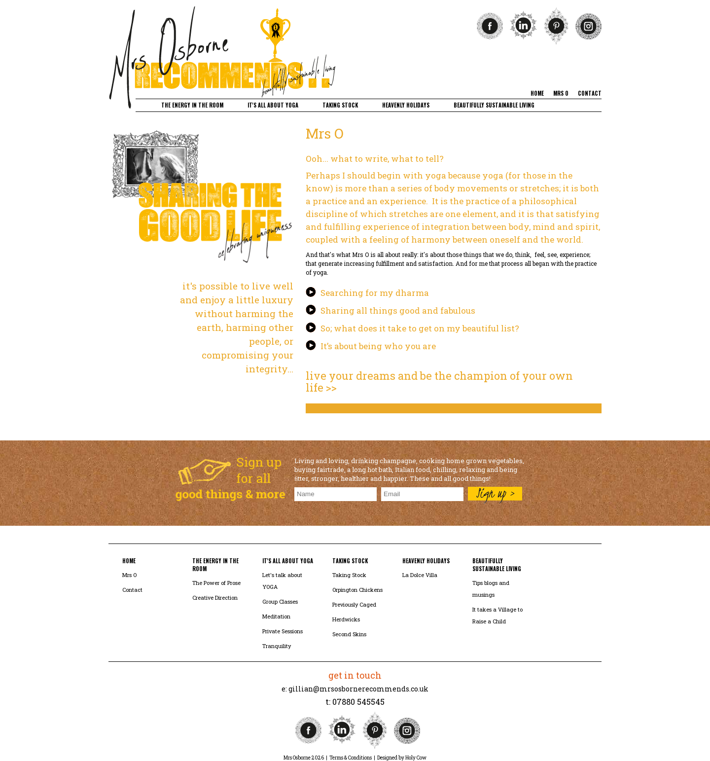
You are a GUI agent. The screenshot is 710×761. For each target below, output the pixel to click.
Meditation (276, 616)
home (537, 93)
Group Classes (280, 601)
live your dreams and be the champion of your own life (439, 381)
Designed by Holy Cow (401, 758)
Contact (132, 589)
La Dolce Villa (419, 575)
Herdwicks (346, 619)
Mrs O (129, 575)
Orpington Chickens (357, 589)
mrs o (560, 93)
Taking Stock (349, 575)
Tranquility (276, 646)
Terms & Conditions (350, 758)
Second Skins (349, 634)
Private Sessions (282, 631)
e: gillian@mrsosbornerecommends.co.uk (355, 688)
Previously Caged (354, 604)
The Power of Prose (216, 582)
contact (590, 93)
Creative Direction (215, 597)
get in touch (355, 675)
